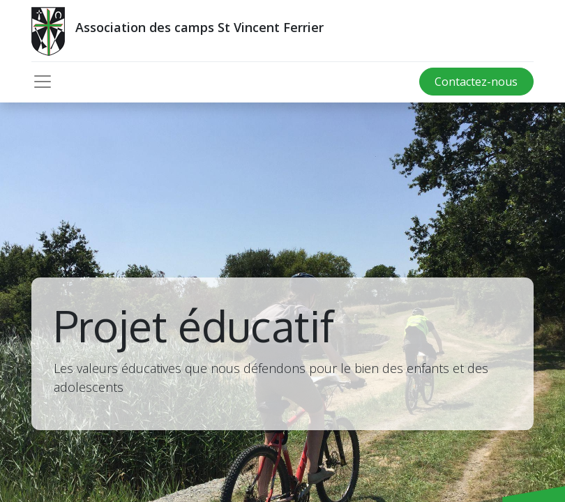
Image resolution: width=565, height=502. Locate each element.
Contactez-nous (476, 81)
